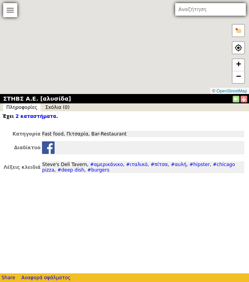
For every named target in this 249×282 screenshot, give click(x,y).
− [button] (238, 77)
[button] (238, 30)
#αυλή (179, 164)
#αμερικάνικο (106, 164)
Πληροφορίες (21, 107)
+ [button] (238, 65)
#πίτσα (159, 164)
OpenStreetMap (231, 91)
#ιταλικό (137, 164)
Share (8, 277)
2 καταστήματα (35, 116)
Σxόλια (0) (57, 107)
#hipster (199, 164)
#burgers (98, 170)
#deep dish (70, 170)
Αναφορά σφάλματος (45, 277)
